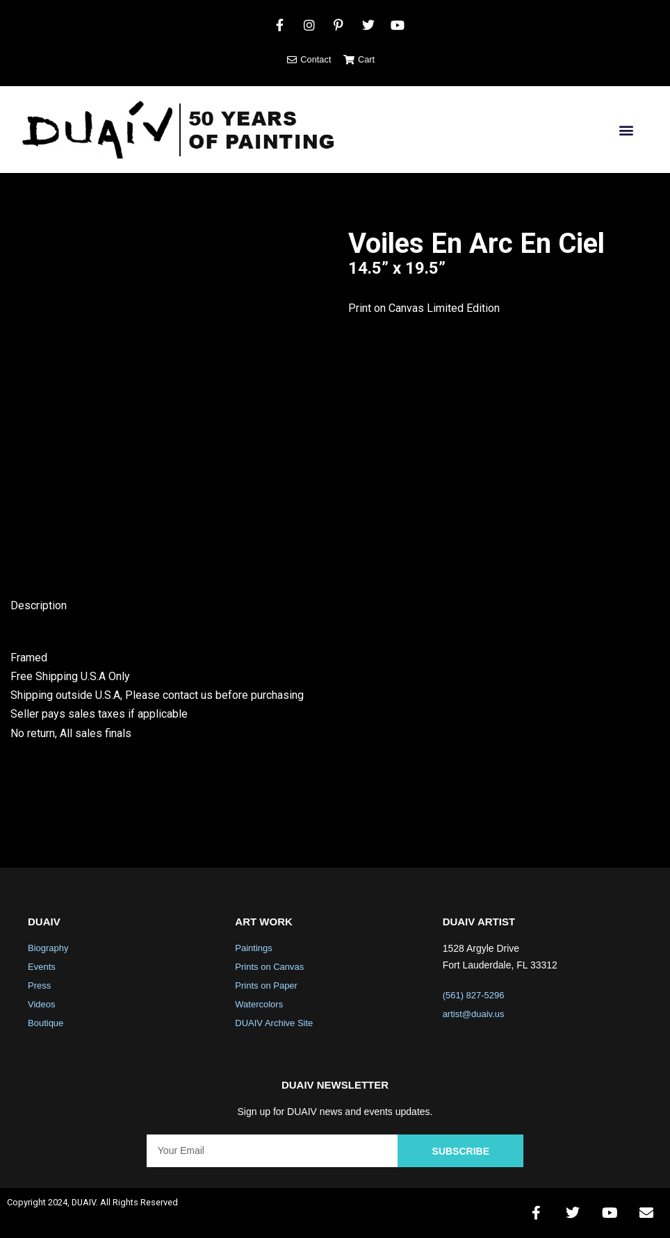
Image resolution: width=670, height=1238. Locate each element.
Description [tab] (38, 605)
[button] (625, 129)
